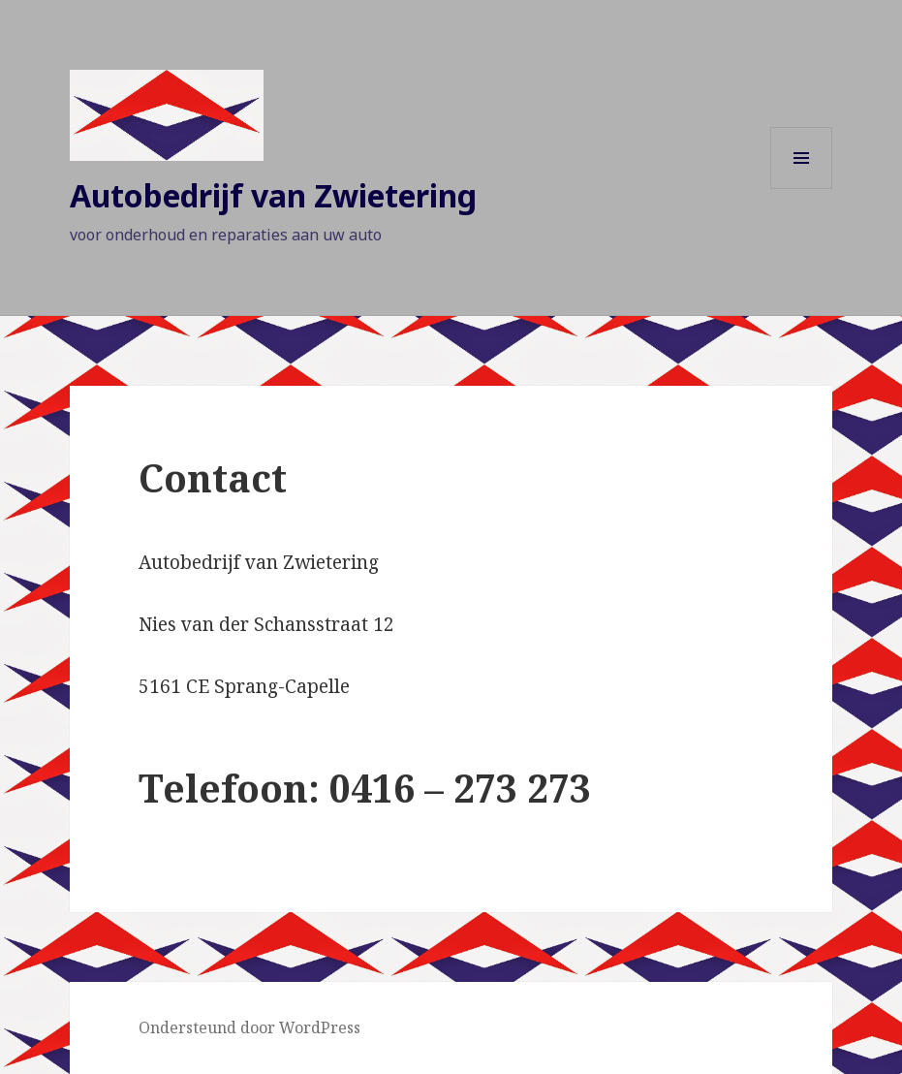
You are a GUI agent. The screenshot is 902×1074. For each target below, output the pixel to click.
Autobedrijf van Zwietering (273, 195)
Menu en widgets (801, 188)
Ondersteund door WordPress (249, 1027)
